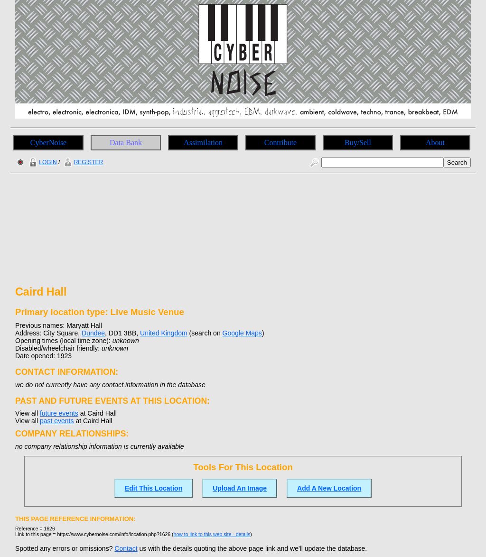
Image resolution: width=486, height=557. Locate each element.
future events (59, 413)
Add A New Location (329, 488)
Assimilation (203, 143)
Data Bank (126, 143)
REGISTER (82, 162)
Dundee (93, 333)
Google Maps (242, 333)
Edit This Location (153, 488)
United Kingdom (163, 333)
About (435, 143)
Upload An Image (240, 488)
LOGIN (41, 162)
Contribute (280, 143)
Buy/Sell (358, 143)
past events (57, 421)
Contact (125, 548)
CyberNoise (48, 143)
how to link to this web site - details (212, 534)
